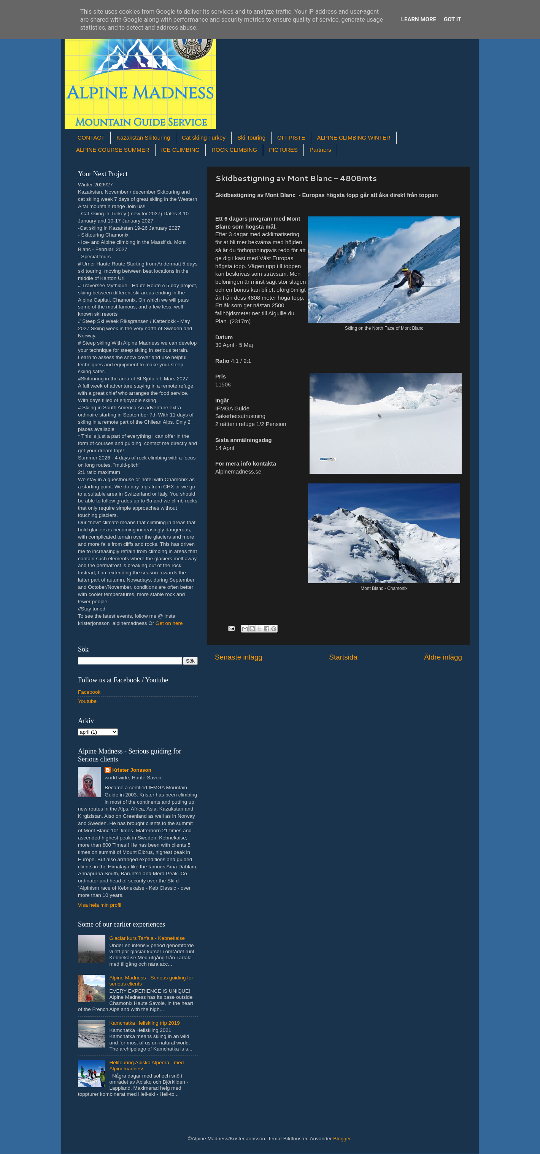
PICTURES (283, 149)
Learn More (418, 19)
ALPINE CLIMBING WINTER (353, 137)
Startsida (343, 657)
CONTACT (91, 137)
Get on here (169, 623)
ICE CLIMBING (180, 149)
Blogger (342, 1138)
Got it (452, 19)
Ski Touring (251, 137)
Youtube (87, 701)
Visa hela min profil (99, 905)
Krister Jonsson (131, 770)
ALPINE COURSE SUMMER (112, 149)
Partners (320, 149)
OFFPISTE (291, 137)
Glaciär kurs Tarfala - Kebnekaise (147, 938)
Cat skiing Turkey (204, 137)
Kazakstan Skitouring (143, 137)
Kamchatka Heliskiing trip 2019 (144, 1023)
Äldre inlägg (443, 657)
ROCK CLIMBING (234, 149)
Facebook (89, 692)
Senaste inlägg (238, 657)
